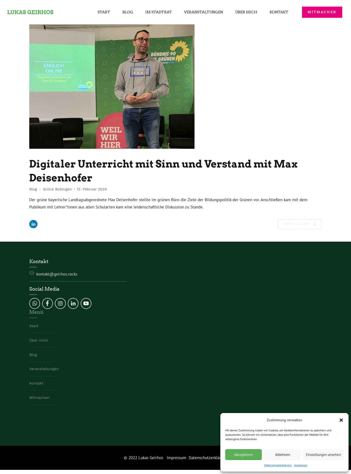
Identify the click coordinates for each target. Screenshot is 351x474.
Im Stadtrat (158, 12)
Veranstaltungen (203, 12)
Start (104, 12)
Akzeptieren (243, 454)
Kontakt (279, 12)
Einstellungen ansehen (323, 454)
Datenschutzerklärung (278, 465)
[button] (341, 420)
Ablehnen (282, 454)
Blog (127, 12)
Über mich (246, 12)
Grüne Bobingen (57, 189)
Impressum (300, 465)
